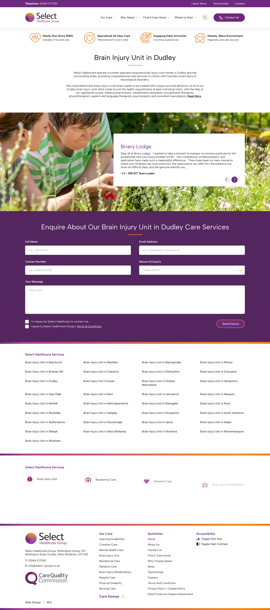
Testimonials (221, 3)
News (151, 566)
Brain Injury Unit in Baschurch (43, 362)
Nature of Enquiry (150, 261)
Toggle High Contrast (212, 544)
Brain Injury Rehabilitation (115, 572)
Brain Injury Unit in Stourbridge (103, 422)
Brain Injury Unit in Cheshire (101, 371)
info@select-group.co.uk (42, 565)
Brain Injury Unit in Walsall (41, 431)
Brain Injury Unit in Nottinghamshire (106, 403)
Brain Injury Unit (109, 555)
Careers (240, 3)
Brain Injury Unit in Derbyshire (160, 371)
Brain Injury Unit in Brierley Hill (44, 371)
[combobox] (192, 270)
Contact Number (35, 261)
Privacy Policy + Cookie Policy (166, 588)
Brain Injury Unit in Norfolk (41, 403)
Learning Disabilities (112, 539)
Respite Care (107, 577)
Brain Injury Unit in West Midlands (105, 431)
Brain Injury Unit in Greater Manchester (158, 382)
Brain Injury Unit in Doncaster (218, 371)
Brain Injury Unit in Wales (215, 422)
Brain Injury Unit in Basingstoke (161, 362)
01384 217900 (41, 3)
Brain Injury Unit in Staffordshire (45, 422)
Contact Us (229, 17)
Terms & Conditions (89, 326)
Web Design (33, 602)
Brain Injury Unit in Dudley (41, 381)
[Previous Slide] (227, 180)
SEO (49, 602)
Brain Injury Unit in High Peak (43, 394)
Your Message (34, 281)
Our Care (106, 17)
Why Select (128, 17)
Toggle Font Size (209, 538)
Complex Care (108, 544)
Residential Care (109, 561)
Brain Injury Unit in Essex (99, 381)
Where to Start (184, 17)
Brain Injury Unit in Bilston (216, 362)
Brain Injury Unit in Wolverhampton (222, 431)
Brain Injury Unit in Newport (217, 394)
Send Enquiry (230, 323)
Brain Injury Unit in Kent (98, 394)
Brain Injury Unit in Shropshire (160, 413)
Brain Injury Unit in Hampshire (218, 381)
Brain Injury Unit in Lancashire (160, 394)
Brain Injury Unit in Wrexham (43, 440)
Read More (194, 96)
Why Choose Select (160, 561)
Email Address (148, 241)
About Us (153, 544)
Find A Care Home (154, 17)
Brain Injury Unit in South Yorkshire (221, 413)
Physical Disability (110, 583)
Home (151, 539)
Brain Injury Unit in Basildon (101, 362)
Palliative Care (108, 566)
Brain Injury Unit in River (215, 403)
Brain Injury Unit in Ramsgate (160, 403)
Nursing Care (107, 588)
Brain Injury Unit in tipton (157, 422)
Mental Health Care (111, 550)
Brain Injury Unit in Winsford (159, 431)
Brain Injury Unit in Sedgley (100, 413)
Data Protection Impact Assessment (170, 594)
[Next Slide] (234, 180)
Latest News (199, 3)
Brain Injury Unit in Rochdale (42, 413)
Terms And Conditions (162, 583)
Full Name (31, 241)
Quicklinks (155, 534)
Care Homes (112, 596)
